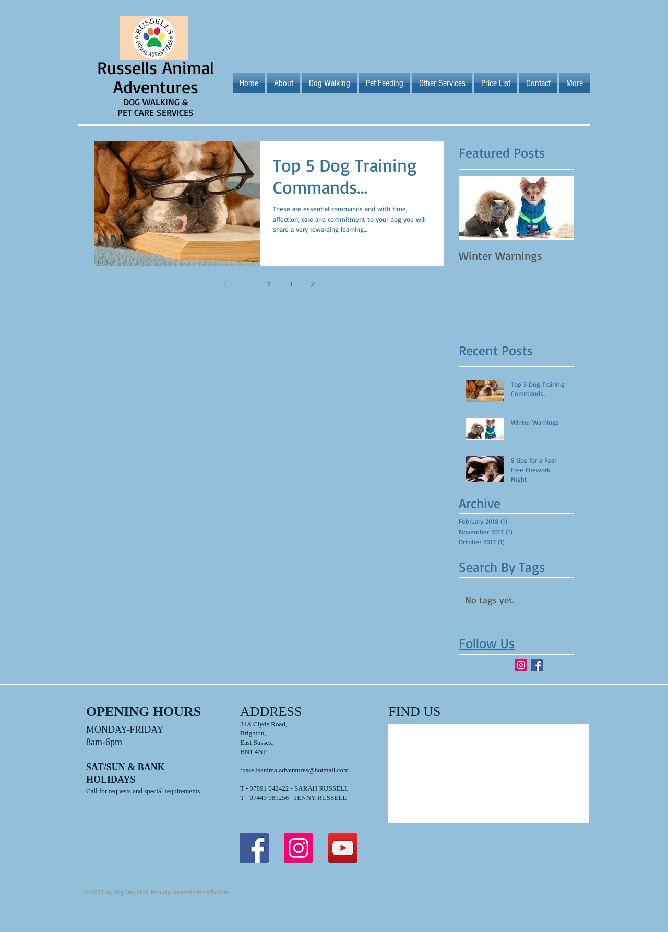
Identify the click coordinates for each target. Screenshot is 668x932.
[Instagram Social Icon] (521, 665)
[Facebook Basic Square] (537, 665)
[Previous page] (225, 283)
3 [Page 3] (290, 284)
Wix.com (218, 892)
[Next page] (312, 283)
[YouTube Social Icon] (342, 848)
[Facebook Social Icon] (254, 848)
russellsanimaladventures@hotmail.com (294, 770)
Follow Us (487, 643)
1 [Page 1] (247, 284)
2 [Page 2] (268, 284)
